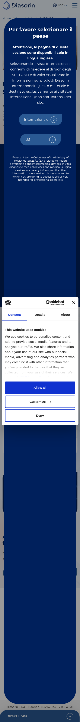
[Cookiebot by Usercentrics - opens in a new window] (47, 303)
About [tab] (65, 314)
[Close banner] (73, 302)
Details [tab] (40, 314)
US (27, 139)
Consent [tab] (14, 314)
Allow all (40, 387)
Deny (40, 415)
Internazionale (36, 119)
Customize (40, 401)
